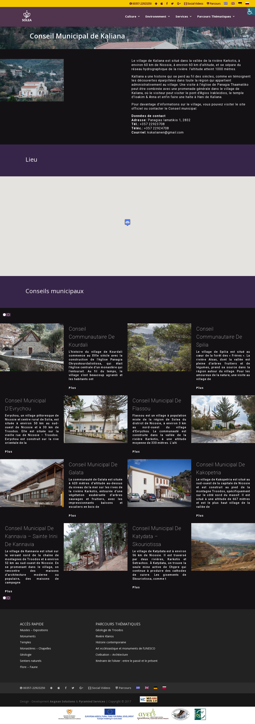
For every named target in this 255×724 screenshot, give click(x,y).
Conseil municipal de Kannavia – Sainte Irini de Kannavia (31, 536)
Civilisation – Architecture (112, 654)
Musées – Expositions (34, 630)
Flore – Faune (29, 667)
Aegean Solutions (62, 701)
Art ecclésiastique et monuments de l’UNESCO (125, 648)
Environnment (155, 16)
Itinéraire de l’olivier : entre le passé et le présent (127, 661)
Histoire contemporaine (111, 642)
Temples (25, 642)
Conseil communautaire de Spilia (219, 337)
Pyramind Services (92, 701)
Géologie (25, 654)
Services (182, 16)
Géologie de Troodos (109, 630)
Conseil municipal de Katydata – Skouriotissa (156, 536)
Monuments (28, 636)
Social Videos (193, 3)
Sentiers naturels (30, 661)
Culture (130, 16)
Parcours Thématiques (214, 16)
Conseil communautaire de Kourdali (92, 337)
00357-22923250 (140, 3)
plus (72, 388)
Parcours (213, 3)
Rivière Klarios (105, 636)
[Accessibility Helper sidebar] (251, 11)
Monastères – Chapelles (35, 648)
